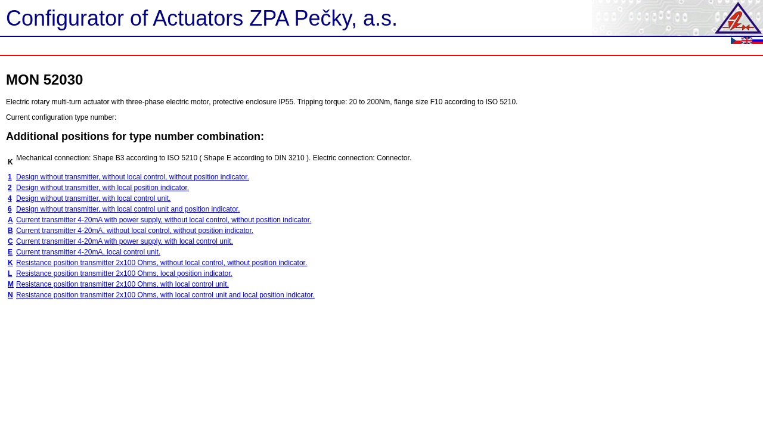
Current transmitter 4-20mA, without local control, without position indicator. (134, 230)
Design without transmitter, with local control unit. (93, 198)
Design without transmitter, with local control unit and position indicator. (128, 209)
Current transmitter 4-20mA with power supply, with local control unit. (124, 241)
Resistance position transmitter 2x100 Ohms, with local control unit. (122, 284)
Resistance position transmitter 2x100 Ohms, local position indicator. (124, 273)
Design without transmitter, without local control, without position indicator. (132, 177)
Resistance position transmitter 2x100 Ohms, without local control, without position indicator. (161, 263)
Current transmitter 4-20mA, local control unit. (88, 252)
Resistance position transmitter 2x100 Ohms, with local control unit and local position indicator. (165, 295)
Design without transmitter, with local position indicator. (102, 188)
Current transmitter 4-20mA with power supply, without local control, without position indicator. (163, 220)
